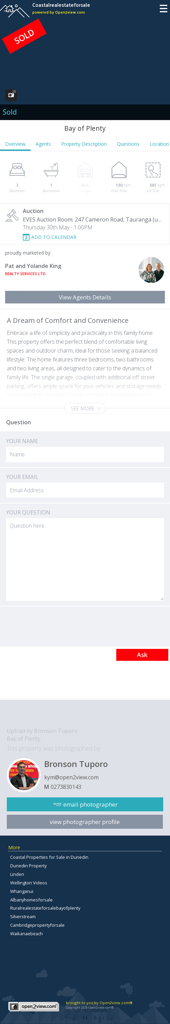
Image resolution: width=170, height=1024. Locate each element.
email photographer (90, 804)
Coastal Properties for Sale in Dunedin (49, 857)
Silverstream (23, 916)
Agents (43, 144)
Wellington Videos (28, 883)
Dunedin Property (28, 866)
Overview (15, 144)
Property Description (84, 144)
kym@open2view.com (71, 777)
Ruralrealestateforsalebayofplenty (45, 908)
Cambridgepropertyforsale (37, 925)
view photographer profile (85, 822)
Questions (128, 144)
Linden (17, 874)
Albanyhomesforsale (31, 900)
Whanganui (21, 891)
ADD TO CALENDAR (53, 237)
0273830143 (66, 787)
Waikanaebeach (26, 933)
